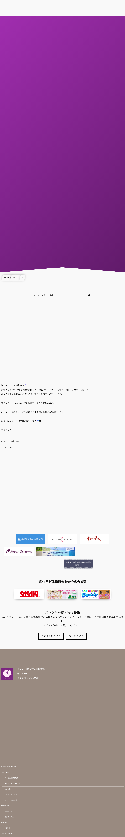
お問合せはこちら (51, 636)
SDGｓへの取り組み (12, 795)
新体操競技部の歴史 (11, 778)
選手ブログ (8, 833)
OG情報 (7, 828)
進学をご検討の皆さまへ (13, 784)
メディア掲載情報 (11, 800)
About (7, 772)
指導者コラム (9, 817)
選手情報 (4, 822)
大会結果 (8, 789)
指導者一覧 (8, 811)
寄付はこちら (76, 636)
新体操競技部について (8, 767)
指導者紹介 (5, 806)
